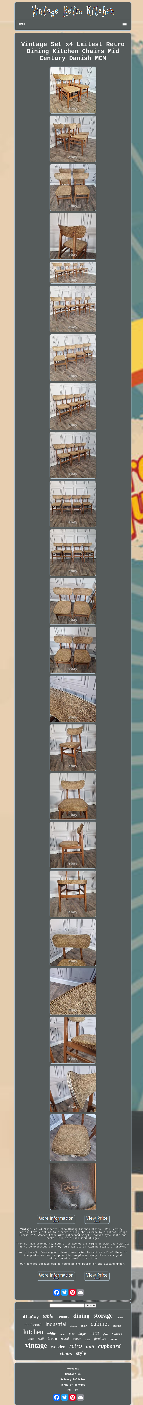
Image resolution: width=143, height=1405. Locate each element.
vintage (36, 1345)
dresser (113, 1339)
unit (90, 1346)
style (81, 1353)
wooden (58, 1346)
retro (75, 1345)
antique (117, 1325)
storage (103, 1315)
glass (105, 1334)
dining (81, 1315)
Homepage (73, 1368)
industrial (56, 1324)
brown (52, 1339)
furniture (100, 1339)
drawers (74, 1326)
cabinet (100, 1323)
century (63, 1317)
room (62, 1334)
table (48, 1316)
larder (87, 1339)
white (51, 1333)
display (31, 1317)
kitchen (33, 1332)
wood (65, 1339)
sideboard (33, 1324)
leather (77, 1339)
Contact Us (73, 1374)
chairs (66, 1353)
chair (84, 1325)
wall (41, 1339)
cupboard (109, 1346)
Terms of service (73, 1384)
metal (94, 1333)
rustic (117, 1334)
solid (31, 1339)
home (120, 1317)
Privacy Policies (73, 1379)
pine (72, 1334)
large (82, 1334)
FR (76, 1390)
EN (69, 1390)
